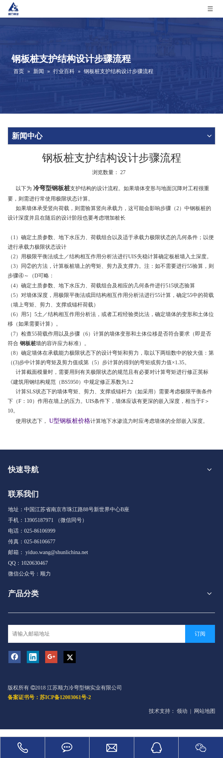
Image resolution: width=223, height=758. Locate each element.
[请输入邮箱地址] (101, 633)
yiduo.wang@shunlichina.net (57, 552)
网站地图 (204, 711)
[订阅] (200, 634)
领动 (182, 711)
